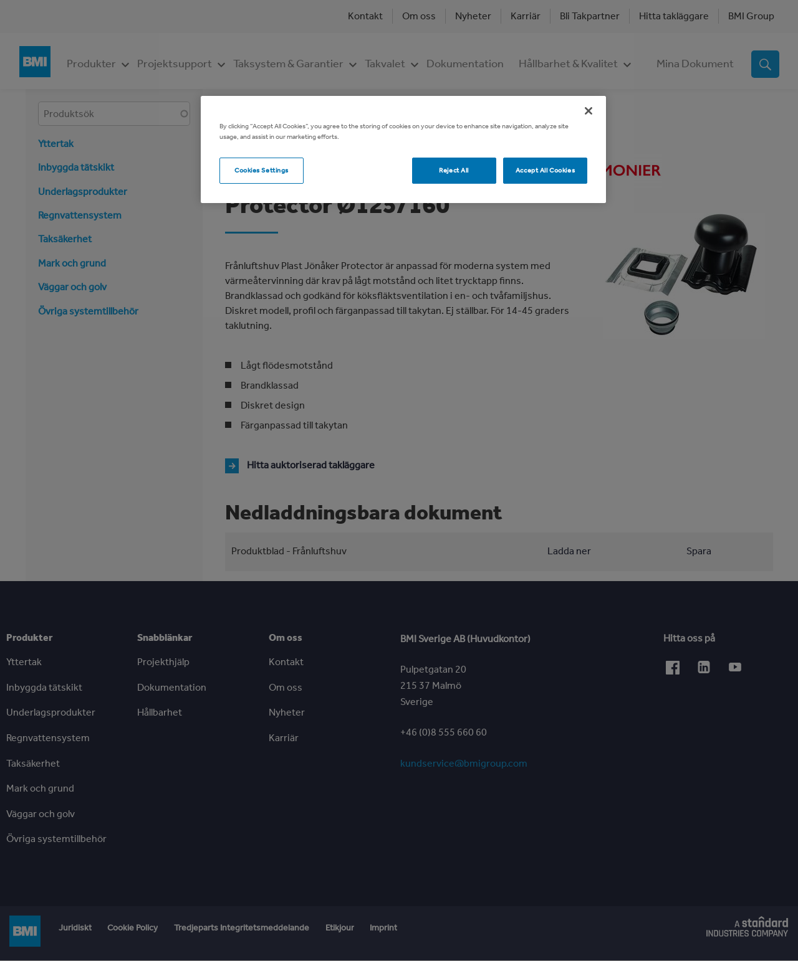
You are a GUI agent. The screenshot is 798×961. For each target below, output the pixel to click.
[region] (403, 149)
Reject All (454, 170)
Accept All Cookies (545, 170)
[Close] (588, 111)
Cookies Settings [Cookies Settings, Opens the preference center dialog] (261, 170)
